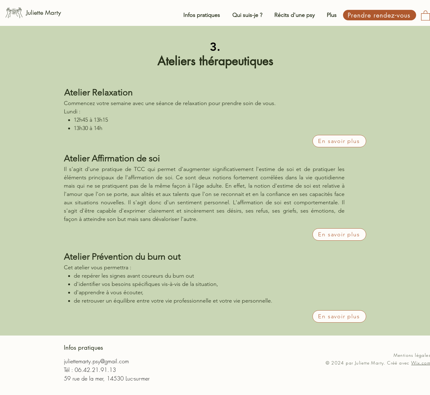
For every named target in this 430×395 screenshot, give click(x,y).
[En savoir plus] (339, 141)
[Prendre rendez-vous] (379, 15)
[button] (425, 15)
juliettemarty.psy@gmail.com (96, 361)
